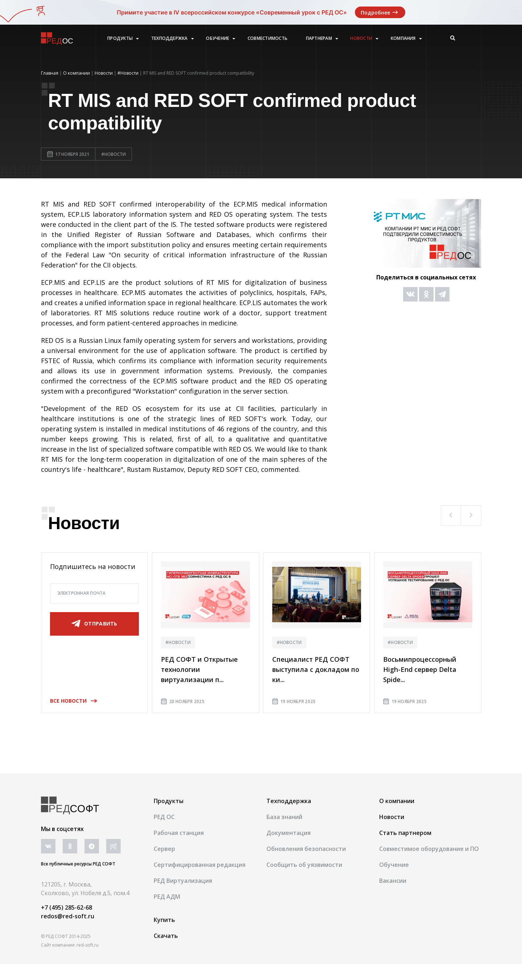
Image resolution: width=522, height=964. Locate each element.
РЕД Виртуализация (183, 881)
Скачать (166, 936)
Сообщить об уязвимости (304, 865)
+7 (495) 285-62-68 (66, 907)
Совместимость (267, 38)
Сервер (164, 849)
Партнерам (319, 38)
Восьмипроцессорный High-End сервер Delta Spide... (419, 669)
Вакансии (392, 881)
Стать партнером (405, 833)
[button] (451, 515)
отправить (94, 624)
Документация (288, 833)
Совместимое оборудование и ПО (429, 849)
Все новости (71, 700)
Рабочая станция (179, 833)
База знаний (284, 817)
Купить (164, 920)
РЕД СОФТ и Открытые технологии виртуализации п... (199, 669)
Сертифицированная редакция (199, 865)
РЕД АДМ (167, 897)
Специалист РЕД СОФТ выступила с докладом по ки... (315, 669)
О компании (396, 801)
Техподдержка (169, 38)
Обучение (217, 38)
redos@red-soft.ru (67, 916)
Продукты (120, 38)
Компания (403, 38)
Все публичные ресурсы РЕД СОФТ (78, 864)
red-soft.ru (87, 945)
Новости (361, 38)
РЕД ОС (164, 817)
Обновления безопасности (306, 849)
